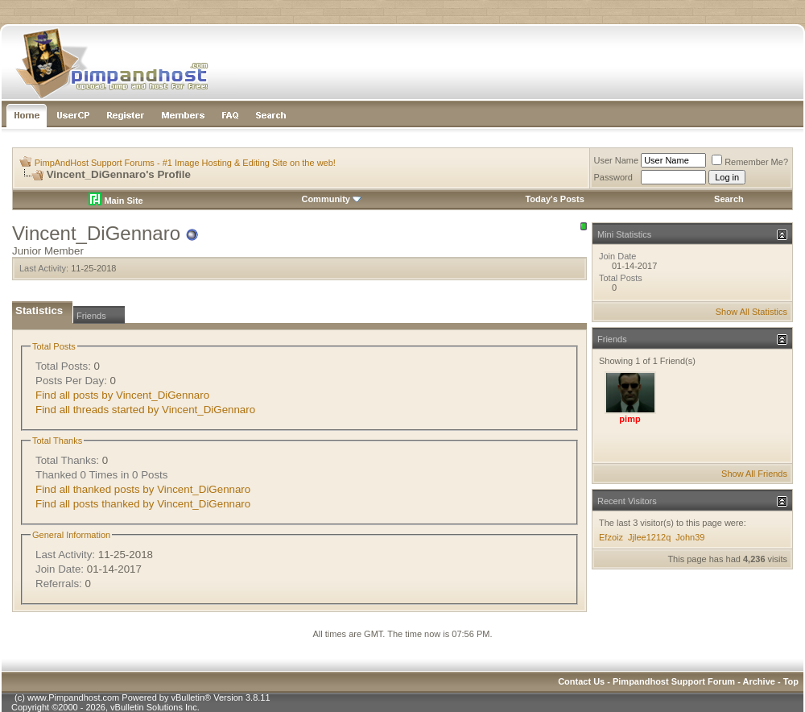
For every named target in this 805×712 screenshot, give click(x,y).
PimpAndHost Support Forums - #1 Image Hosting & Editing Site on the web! (185, 163)
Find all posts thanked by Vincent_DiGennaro (142, 504)
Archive (759, 681)
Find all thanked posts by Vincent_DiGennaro (142, 489)
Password (613, 177)
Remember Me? (750, 162)
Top (791, 681)
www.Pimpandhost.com (73, 697)
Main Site (115, 200)
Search (729, 199)
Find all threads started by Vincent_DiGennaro (145, 410)
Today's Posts (554, 199)
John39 (689, 537)
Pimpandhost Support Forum (674, 681)
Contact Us (581, 681)
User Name (616, 160)
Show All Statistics (751, 312)
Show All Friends (754, 473)
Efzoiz (611, 537)
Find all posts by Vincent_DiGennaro (122, 395)
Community (331, 199)
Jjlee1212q (649, 537)
